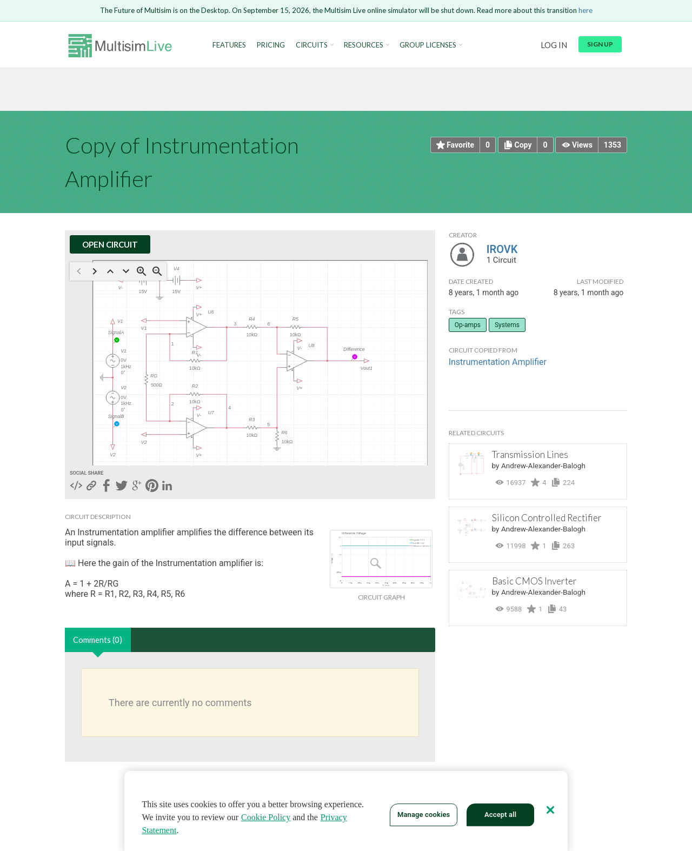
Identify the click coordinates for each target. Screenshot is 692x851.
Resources (363, 45)
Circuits (312, 45)
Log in (554, 45)
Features (229, 45)
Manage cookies (423, 814)
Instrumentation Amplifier (498, 362)
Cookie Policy (265, 817)
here (585, 10)
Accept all (500, 814)
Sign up (600, 44)
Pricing (271, 45)
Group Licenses (428, 45)
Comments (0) (97, 639)
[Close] (550, 810)
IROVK (502, 249)
